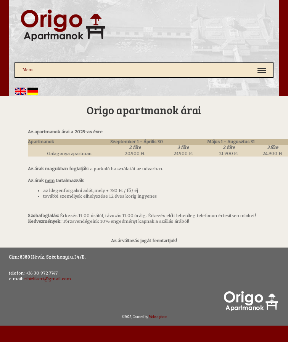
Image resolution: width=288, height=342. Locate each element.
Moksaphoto (158, 317)
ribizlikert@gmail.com (47, 278)
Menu (28, 69)
